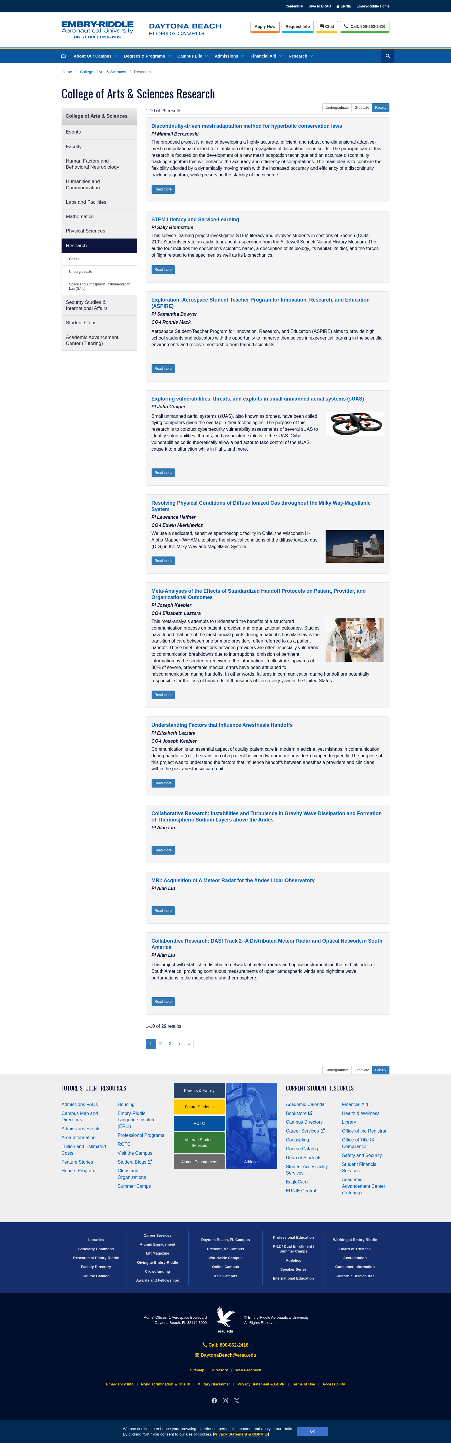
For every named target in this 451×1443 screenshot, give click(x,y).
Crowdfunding (157, 1271)
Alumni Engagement (199, 1162)
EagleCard (297, 1181)
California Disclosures (355, 1276)
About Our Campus (95, 56)
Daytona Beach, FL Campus (225, 1240)
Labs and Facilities (86, 202)
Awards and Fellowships (157, 1280)
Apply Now (265, 26)
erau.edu (225, 1319)
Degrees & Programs (147, 56)
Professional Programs (141, 1135)
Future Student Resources (94, 1088)
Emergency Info (120, 1384)
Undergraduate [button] (337, 108)
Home (67, 72)
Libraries (96, 1240)
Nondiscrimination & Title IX (165, 1384)
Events (73, 132)
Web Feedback (248, 1370)
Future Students (199, 1107)
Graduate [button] (362, 108)
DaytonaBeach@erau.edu (225, 1355)
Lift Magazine (157, 1253)
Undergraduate (80, 272)
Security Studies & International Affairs (87, 305)
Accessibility (333, 1384)
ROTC (124, 1144)
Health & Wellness (360, 1113)
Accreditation (355, 1258)
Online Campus (225, 1267)
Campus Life (192, 56)
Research (300, 56)
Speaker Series (293, 1269)
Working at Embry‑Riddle (355, 1240)
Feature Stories (77, 1162)
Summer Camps (134, 1186)
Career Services (305, 1131)
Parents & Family (199, 1090)
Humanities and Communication (83, 184)
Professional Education (293, 1237)
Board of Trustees (355, 1249)
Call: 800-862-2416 (225, 1345)
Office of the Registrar (364, 1131)
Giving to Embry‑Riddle (157, 1262)
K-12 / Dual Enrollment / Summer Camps (293, 1248)
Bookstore (299, 1113)
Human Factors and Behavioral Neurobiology (92, 164)
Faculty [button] (380, 108)
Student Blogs (135, 1162)
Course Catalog (302, 1148)
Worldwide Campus (226, 1258)
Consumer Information (354, 1267)
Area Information (78, 1137)
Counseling (297, 1139)
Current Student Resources (320, 1088)
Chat (327, 26)
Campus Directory (304, 1122)
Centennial (294, 6)
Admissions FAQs (80, 1104)
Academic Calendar (306, 1104)
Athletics (293, 1260)
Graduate (76, 259)
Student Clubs (81, 322)
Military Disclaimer (213, 1384)
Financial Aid (266, 56)
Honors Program (78, 1170)
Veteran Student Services (199, 1142)
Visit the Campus (135, 1153)
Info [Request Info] (298, 26)
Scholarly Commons (96, 1249)
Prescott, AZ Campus (225, 1249)
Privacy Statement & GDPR (241, 1434)
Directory (220, 1370)
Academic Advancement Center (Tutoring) (92, 340)
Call (364, 26)
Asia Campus (225, 1276)
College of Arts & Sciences (103, 72)
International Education (293, 1278)
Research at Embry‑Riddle (96, 1258)
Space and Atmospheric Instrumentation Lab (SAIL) (99, 286)
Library (349, 1122)
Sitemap (197, 1370)
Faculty (74, 146)
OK (312, 1431)
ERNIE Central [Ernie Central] (301, 1190)
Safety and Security (362, 1155)
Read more (163, 189)
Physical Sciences (85, 231)
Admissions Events (81, 1128)
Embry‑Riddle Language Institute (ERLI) (137, 1120)
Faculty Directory (96, 1267)
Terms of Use (303, 1384)
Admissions (229, 56)
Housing (126, 1104)
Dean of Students (304, 1157)
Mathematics (79, 216)
